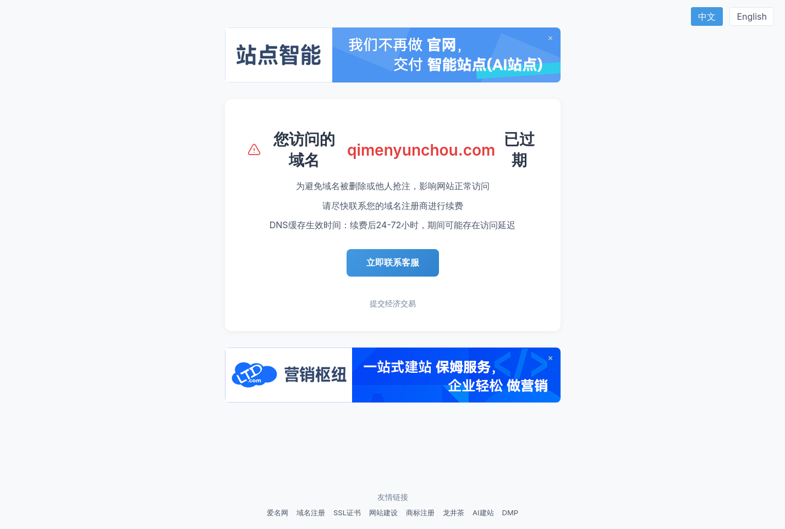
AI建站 (483, 512)
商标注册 (420, 512)
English (752, 16)
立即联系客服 (392, 262)
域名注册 (311, 512)
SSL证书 (347, 512)
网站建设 (383, 512)
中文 (707, 16)
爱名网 (277, 512)
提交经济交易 (393, 303)
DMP (510, 512)
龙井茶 (453, 512)
